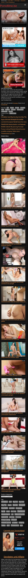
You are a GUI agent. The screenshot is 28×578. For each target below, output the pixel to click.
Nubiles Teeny (12, 113)
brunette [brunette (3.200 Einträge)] (20, 119)
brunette (17, 107)
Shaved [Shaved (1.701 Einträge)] (12, 129)
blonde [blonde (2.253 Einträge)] (7, 119)
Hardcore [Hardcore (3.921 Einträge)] (5, 124)
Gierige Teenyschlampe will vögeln (10, 226)
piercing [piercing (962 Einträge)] (15, 127)
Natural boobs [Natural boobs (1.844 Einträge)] (20, 514)
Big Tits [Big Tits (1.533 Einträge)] (23, 117)
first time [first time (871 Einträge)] (24, 122)
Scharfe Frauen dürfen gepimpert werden (11, 375)
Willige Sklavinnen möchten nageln (10, 357)
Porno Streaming (10, 2)
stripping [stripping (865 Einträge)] (9, 131)
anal (8, 107)
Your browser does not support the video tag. (14, 17)
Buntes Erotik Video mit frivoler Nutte (10, 189)
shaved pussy (20, 109)
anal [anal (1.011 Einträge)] (9, 117)
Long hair (13, 109)
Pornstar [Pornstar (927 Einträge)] (20, 127)
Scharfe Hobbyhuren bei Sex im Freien (11, 432)
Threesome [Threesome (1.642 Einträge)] (5, 133)
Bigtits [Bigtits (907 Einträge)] (3, 119)
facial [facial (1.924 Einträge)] (15, 122)
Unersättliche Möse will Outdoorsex (10, 339)
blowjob (12, 107)
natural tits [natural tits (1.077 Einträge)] (9, 127)
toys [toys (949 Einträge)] (10, 133)
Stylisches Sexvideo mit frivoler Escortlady (12, 208)
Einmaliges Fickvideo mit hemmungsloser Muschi (13, 153)
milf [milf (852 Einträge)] (19, 124)
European (22, 107)
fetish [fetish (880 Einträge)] (19, 122)
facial (2, 109)
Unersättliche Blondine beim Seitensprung (11, 172)
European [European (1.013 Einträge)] (10, 122)
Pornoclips (17, 0)
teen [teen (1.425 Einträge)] (18, 131)
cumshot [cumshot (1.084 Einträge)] (4, 122)
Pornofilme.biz (8, 5)
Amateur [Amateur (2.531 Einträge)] (4, 117)
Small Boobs (4, 111)
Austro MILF (10, 0)
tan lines (11, 111)
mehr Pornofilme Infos (6, 100)
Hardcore (7, 109)
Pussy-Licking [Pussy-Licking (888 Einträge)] (5, 129)
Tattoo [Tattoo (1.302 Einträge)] (14, 131)
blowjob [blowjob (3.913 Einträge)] (14, 119)
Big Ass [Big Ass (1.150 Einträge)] (13, 117)
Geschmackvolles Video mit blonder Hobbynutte (13, 301)
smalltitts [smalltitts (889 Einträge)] (4, 131)
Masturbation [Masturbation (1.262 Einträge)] (13, 124)
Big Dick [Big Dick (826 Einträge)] (18, 117)
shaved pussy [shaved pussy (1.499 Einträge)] (20, 129)
